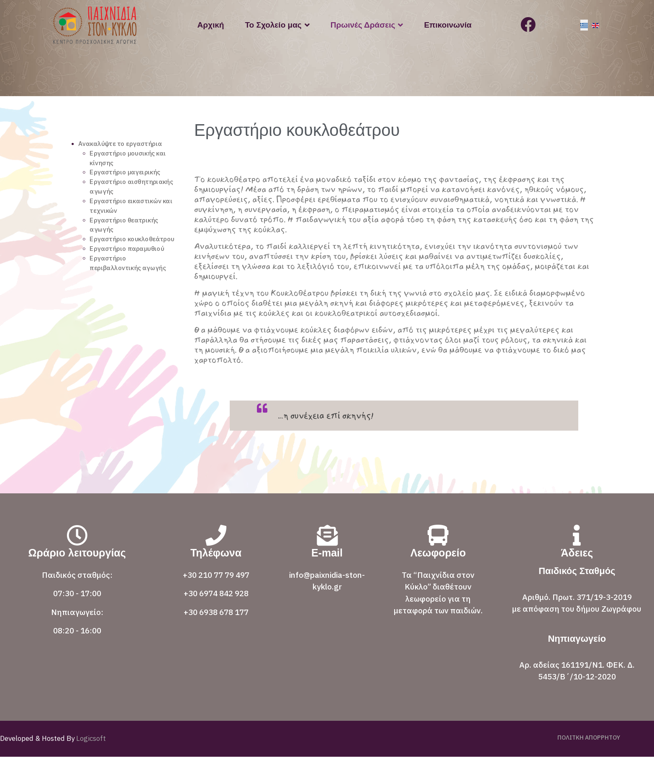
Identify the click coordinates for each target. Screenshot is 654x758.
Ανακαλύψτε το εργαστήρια (122, 146)
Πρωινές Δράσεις (363, 24)
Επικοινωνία (448, 24)
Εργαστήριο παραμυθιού (129, 267)
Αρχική (210, 24)
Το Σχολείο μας (273, 24)
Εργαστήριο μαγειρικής (127, 176)
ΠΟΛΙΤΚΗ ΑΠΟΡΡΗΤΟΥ (588, 739)
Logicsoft (90, 739)
